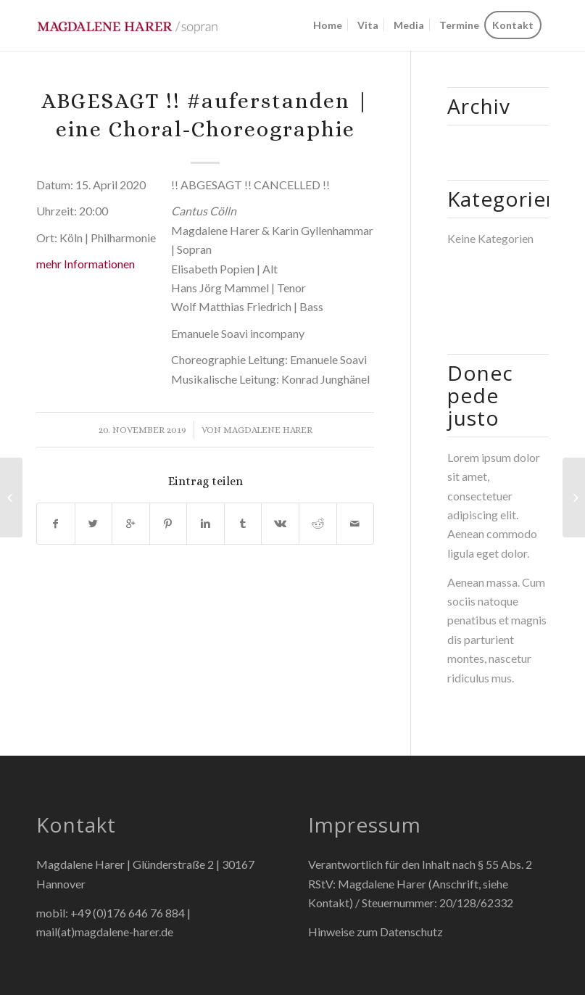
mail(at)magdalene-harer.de (104, 931)
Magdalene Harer (267, 429)
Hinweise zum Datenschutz (375, 931)
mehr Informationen (85, 264)
